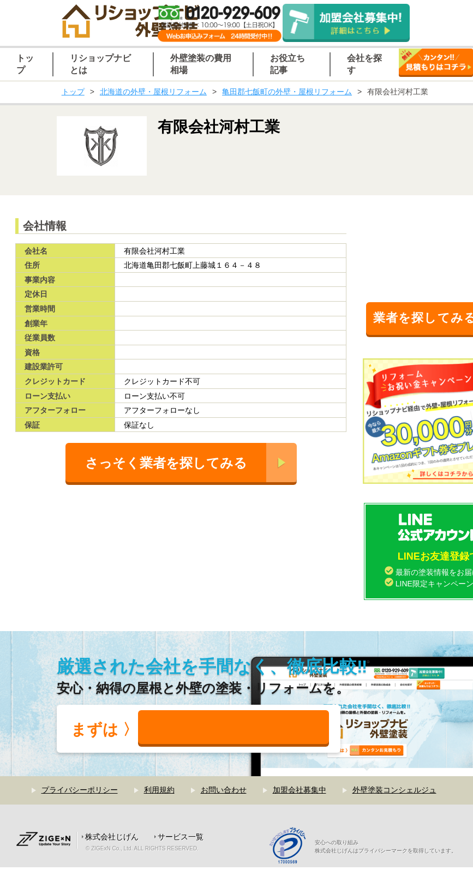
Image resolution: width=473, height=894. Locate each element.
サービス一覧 (180, 836)
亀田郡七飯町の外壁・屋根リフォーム (287, 91)
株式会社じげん (112, 836)
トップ (73, 91)
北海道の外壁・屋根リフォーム (153, 91)
